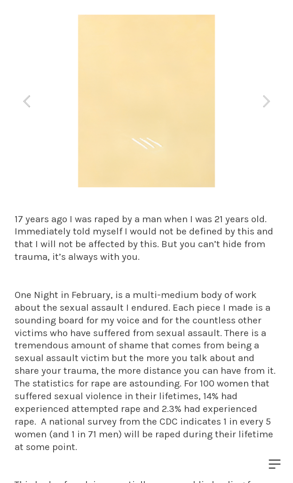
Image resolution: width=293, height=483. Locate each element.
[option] (146, 101)
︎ (275, 464)
